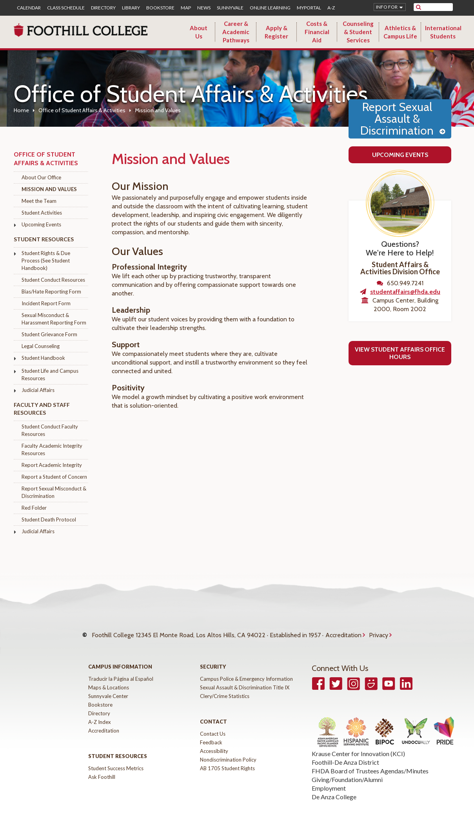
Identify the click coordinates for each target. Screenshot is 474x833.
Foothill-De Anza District (345, 754)
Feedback (211, 734)
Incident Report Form (46, 303)
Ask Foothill (101, 769)
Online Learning (270, 8)
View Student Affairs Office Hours (400, 353)
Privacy (378, 631)
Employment (329, 780)
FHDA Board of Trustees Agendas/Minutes (370, 763)
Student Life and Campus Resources (50, 374)
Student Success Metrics (115, 760)
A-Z (331, 8)
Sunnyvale (230, 8)
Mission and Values (49, 189)
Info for (387, 7)
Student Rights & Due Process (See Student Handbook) (46, 260)
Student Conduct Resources (53, 280)
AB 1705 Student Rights (227, 760)
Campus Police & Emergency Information (246, 671)
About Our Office (41, 177)
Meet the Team (39, 201)
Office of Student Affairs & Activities (81, 110)
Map (186, 8)
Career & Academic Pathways (235, 32)
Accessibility (214, 743)
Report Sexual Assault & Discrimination (397, 119)
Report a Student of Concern (54, 477)
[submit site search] (418, 7)
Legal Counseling (41, 346)
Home (21, 110)
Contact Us (212, 726)
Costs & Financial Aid (317, 32)
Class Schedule (66, 8)
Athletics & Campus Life (400, 32)
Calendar (29, 8)
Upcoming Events (41, 224)
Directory (103, 8)
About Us (198, 32)
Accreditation (343, 631)
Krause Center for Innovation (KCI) (358, 745)
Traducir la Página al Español (120, 671)
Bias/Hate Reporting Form (51, 291)
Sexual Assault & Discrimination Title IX (244, 679)
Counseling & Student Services (358, 32)
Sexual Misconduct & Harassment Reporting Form (54, 319)
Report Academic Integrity (52, 465)
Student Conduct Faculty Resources (50, 430)
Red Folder (34, 508)
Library (131, 8)
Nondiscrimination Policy (228, 752)
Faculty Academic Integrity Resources (52, 449)
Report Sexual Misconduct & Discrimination (54, 492)
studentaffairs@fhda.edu (405, 291)
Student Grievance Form (49, 334)
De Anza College (334, 789)
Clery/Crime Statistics (224, 688)
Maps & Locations (108, 679)
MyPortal (309, 8)
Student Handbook (43, 358)
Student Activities (42, 213)
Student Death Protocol (49, 519)
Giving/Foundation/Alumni (347, 771)
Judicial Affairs (38, 390)
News (204, 8)
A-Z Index (99, 714)
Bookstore (160, 8)
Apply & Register (276, 32)
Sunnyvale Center (108, 688)
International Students (443, 32)
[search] (438, 7)
